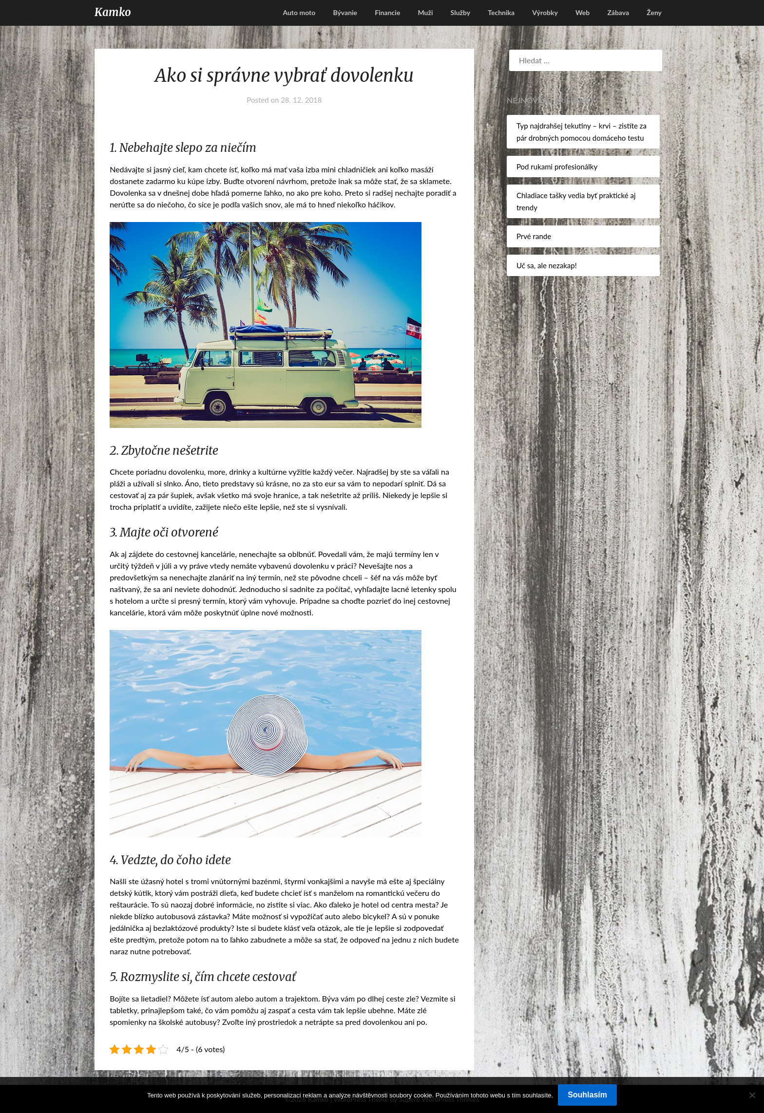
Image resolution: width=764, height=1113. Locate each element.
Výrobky (545, 12)
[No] (752, 1095)
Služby (461, 12)
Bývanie (345, 12)
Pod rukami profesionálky (556, 166)
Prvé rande (533, 236)
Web (582, 12)
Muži (425, 12)
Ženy (654, 12)
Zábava (618, 12)
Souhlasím (587, 1095)
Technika (501, 12)
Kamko (113, 12)
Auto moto (299, 12)
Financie (387, 12)
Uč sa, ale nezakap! (546, 265)
